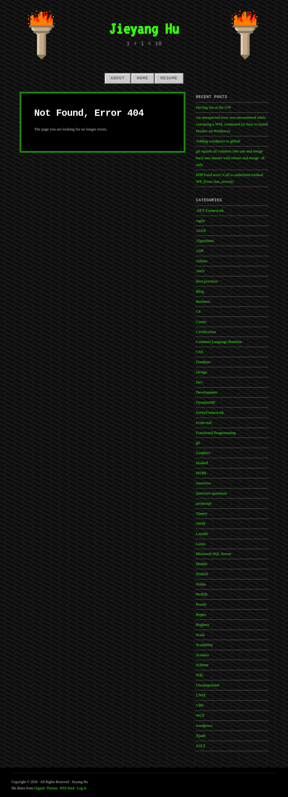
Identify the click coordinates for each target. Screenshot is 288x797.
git (198, 442)
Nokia (201, 584)
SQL (199, 675)
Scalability (204, 645)
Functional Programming (216, 432)
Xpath (201, 735)
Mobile (201, 564)
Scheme (202, 665)
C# (198, 311)
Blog (200, 291)
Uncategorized (207, 685)
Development (206, 392)
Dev (199, 382)
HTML (201, 473)
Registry (202, 624)
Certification (206, 331)
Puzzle (201, 604)
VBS (200, 705)
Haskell (202, 463)
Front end (203, 422)
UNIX (201, 695)
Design (201, 372)
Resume (169, 78)
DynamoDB (205, 402)
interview (203, 483)
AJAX (201, 230)
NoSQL (202, 594)
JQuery (201, 513)
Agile (200, 220)
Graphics (203, 452)
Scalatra (202, 655)
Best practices (207, 281)
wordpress (204, 725)
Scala (200, 634)
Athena (201, 261)
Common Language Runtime (219, 341)
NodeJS (202, 574)
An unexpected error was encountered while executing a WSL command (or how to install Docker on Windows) (232, 124)
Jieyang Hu (144, 28)
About (117, 78)
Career (201, 321)
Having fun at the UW (213, 107)
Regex (201, 614)
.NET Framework (210, 210)
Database (203, 362)
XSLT (200, 745)
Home (142, 78)
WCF (200, 715)
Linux (200, 544)
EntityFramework (210, 412)
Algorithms (205, 240)
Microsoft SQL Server (213, 553)
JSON (200, 523)
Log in (81, 788)
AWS (200, 271)
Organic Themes (45, 788)
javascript (203, 503)
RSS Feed (67, 788)
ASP (199, 251)
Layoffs (202, 533)
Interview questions (211, 493)
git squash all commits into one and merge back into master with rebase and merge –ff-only (231, 158)
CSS (199, 351)
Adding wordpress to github (218, 141)
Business (203, 301)
